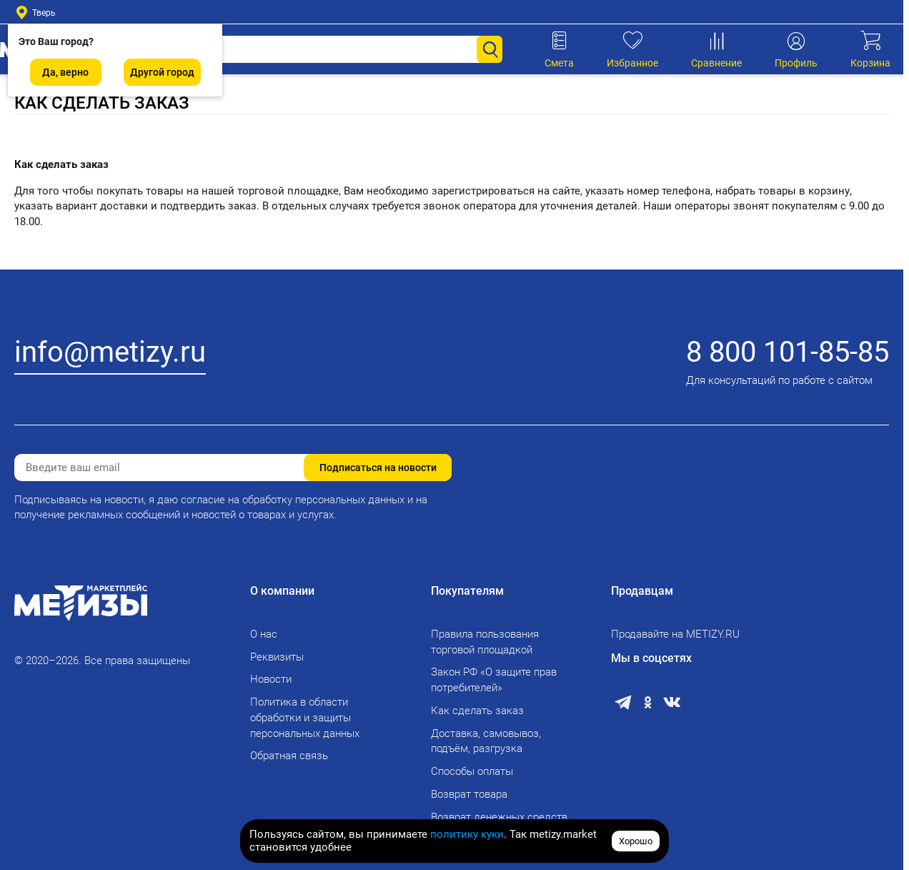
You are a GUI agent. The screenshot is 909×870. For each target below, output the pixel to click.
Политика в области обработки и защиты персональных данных (304, 718)
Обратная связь (289, 755)
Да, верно (65, 72)
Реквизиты (277, 657)
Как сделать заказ (477, 710)
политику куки (467, 834)
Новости (271, 679)
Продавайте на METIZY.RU (675, 634)
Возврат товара (469, 794)
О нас (263, 634)
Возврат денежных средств (499, 817)
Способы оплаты (472, 771)
